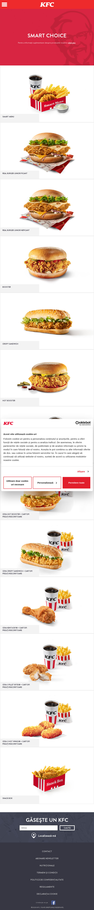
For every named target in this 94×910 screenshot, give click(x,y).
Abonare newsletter (47, 858)
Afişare (81, 471)
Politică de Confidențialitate (47, 879)
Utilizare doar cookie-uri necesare (17, 483)
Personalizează (47, 482)
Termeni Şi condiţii (47, 872)
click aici (71, 42)
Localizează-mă (47, 836)
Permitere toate (76, 482)
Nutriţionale (47, 865)
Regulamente (47, 886)
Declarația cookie (47, 893)
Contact (47, 851)
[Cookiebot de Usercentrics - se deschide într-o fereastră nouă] (78, 423)
